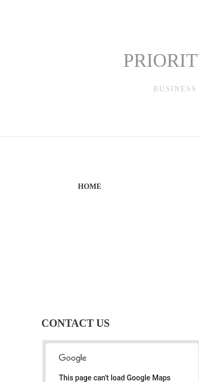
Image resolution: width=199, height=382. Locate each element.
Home (89, 186)
